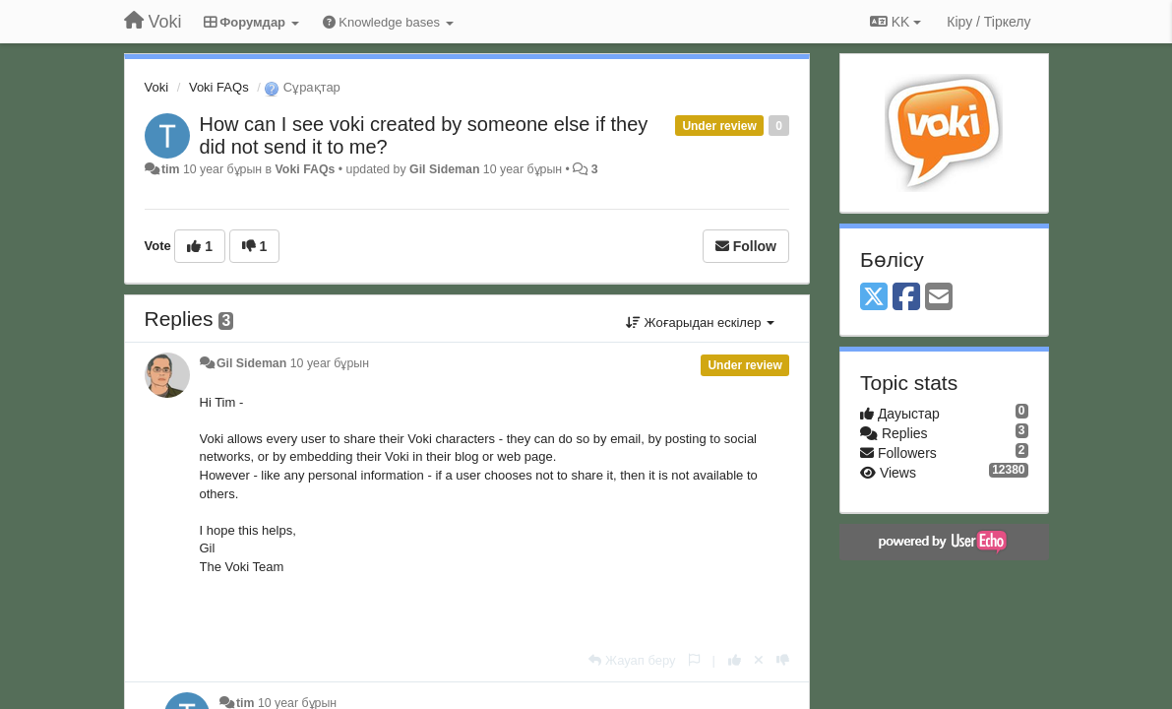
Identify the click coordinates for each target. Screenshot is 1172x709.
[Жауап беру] (631, 660)
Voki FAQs (219, 87)
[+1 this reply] (734, 660)
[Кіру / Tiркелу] (988, 21)
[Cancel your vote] (759, 660)
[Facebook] (906, 298)
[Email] (939, 298)
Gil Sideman (444, 169)
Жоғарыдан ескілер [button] (700, 322)
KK (895, 22)
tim (170, 169)
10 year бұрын (329, 363)
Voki (157, 87)
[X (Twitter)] (874, 298)
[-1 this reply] (782, 660)
